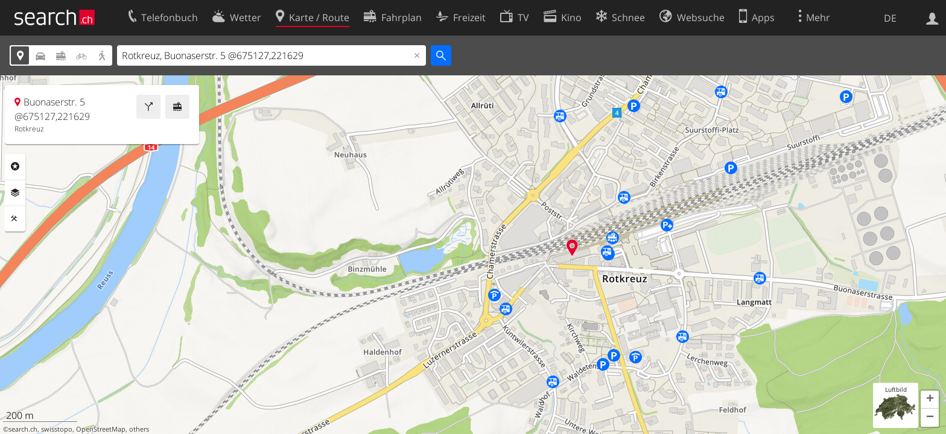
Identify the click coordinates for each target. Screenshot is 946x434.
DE (890, 18)
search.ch (22, 429)
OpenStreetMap (100, 429)
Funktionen (15, 218)
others (139, 429)
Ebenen (15, 193)
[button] (930, 400)
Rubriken (15, 166)
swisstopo (56, 429)
